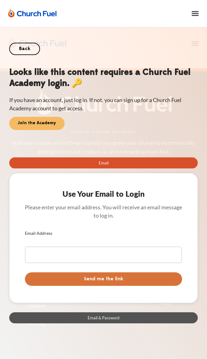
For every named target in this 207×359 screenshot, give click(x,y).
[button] (195, 13)
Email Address (38, 233)
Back (24, 48)
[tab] (103, 162)
